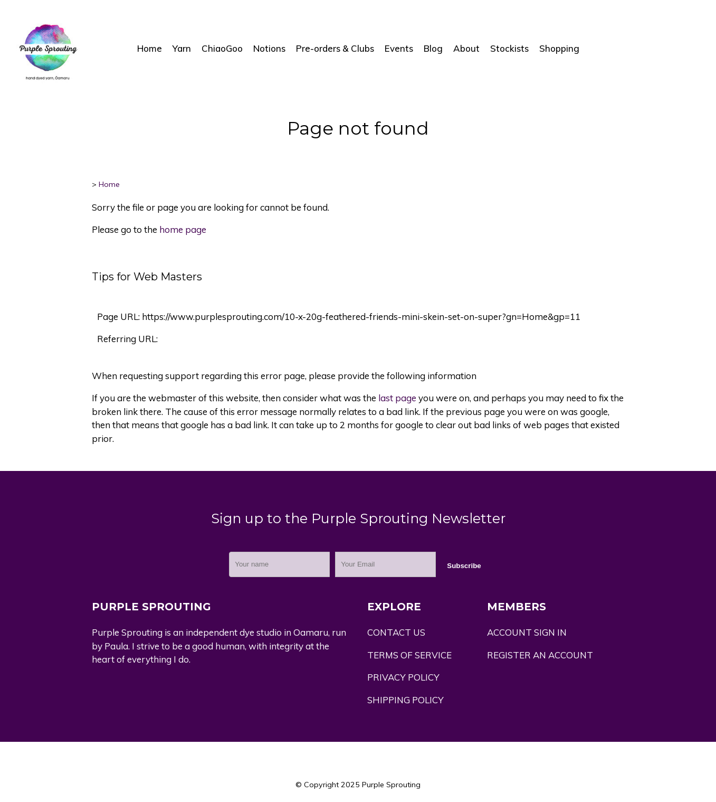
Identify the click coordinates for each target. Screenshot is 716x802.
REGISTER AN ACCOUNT (540, 655)
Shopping (559, 48)
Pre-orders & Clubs (335, 48)
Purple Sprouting (391, 784)
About (466, 48)
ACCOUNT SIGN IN (527, 632)
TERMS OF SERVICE (409, 655)
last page (397, 397)
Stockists (509, 48)
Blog (433, 48)
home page (182, 229)
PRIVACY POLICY (403, 677)
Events (399, 48)
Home (149, 48)
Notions (269, 48)
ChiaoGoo (222, 48)
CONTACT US (396, 632)
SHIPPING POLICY (405, 699)
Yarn (182, 48)
